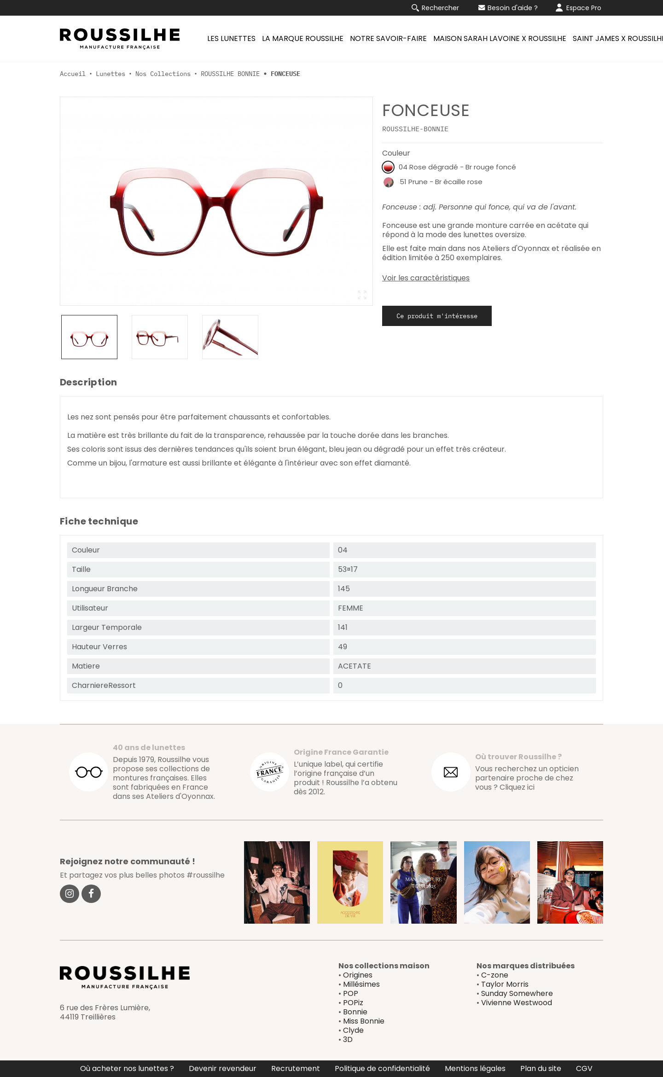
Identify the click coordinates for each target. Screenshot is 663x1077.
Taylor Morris (505, 984)
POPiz (353, 1002)
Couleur (396, 153)
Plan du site (540, 1068)
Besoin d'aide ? (508, 7)
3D (348, 1039)
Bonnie (355, 1012)
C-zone (494, 975)
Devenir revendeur (222, 1068)
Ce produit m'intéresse (436, 316)
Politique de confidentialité (382, 1068)
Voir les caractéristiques (426, 278)
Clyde (353, 1030)
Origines (357, 975)
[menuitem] (230, 38)
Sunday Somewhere (517, 993)
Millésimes (361, 984)
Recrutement (295, 1068)
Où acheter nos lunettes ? (127, 1068)
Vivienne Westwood (516, 1002)
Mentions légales (475, 1068)
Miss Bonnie (363, 1021)
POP (350, 993)
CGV (584, 1068)
